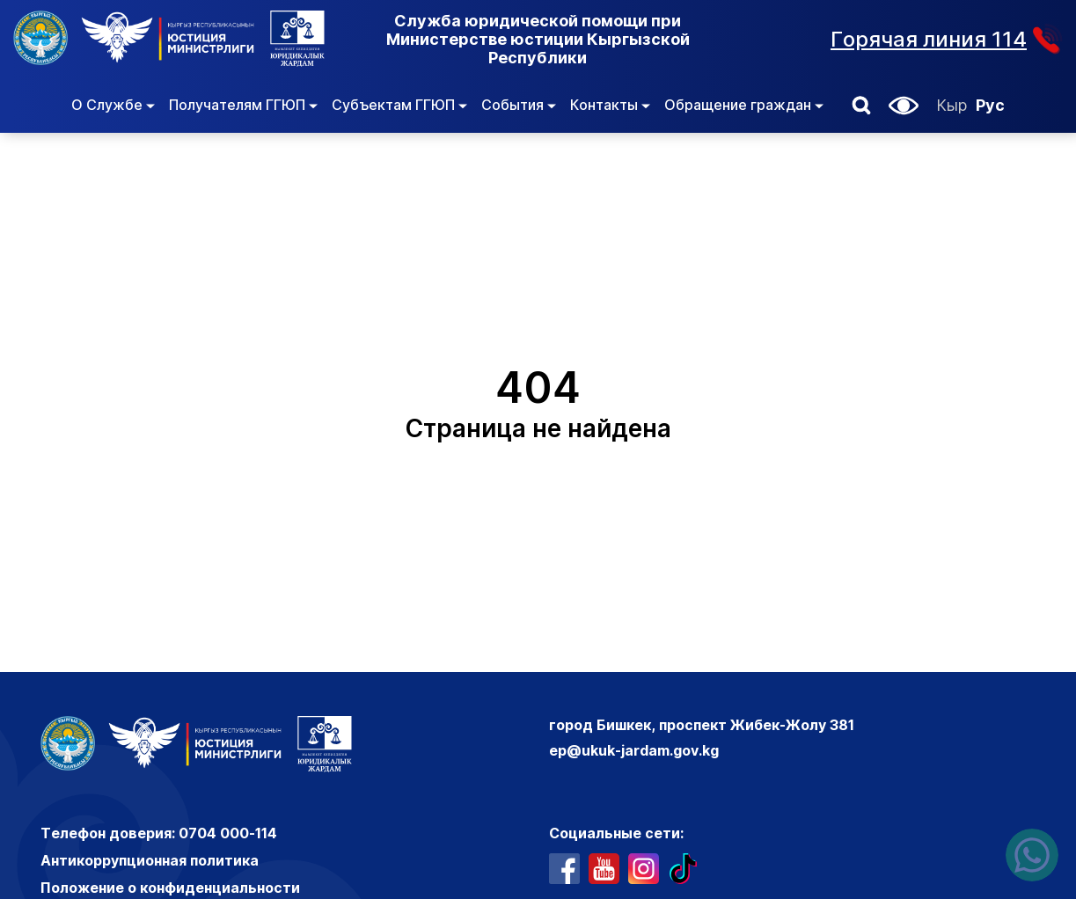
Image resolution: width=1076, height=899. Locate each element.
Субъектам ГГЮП (399, 104)
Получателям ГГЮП (243, 104)
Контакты (610, 104)
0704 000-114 (228, 833)
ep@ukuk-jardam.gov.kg (634, 750)
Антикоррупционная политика (149, 860)
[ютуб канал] (604, 868)
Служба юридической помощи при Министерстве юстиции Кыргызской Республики (538, 39)
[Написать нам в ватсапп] (1032, 855)
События (518, 104)
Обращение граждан (743, 104)
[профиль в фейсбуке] (564, 868)
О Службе (113, 104)
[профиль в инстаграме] (643, 868)
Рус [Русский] (990, 105)
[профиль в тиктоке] (683, 868)
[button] (861, 105)
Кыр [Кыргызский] (951, 105)
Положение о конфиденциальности (170, 887)
